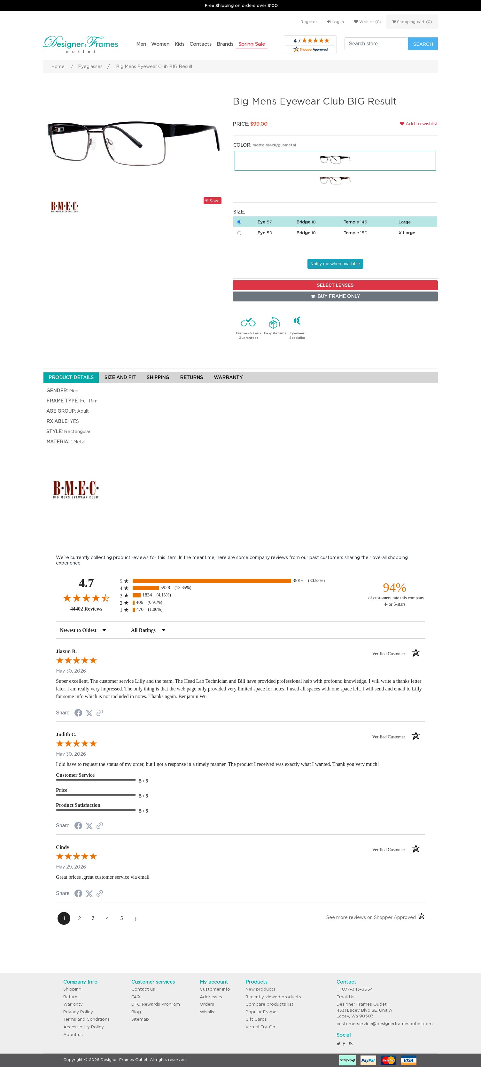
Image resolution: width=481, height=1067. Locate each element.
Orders (207, 1004)
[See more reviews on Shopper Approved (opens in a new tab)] (99, 713)
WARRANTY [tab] (228, 377)
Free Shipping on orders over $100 (241, 5)
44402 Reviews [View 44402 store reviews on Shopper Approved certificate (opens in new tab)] (93, 608)
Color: (242, 145)
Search (423, 44)
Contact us (143, 989)
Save (213, 201)
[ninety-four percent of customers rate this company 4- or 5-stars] (394, 594)
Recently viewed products (273, 996)
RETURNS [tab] (191, 377)
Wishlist (208, 1011)
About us (73, 1034)
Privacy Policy (78, 1011)
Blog (136, 1011)
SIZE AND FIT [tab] (120, 377)
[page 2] (79, 918)
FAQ (135, 996)
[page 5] (121, 918)
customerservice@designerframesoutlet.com (385, 1023)
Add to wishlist (419, 123)
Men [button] (141, 44)
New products (260, 989)
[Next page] (135, 918)
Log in (335, 21)
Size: (239, 211)
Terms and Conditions (86, 1019)
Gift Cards (256, 1019)
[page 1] (64, 918)
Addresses (211, 996)
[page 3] (93, 918)
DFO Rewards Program (155, 1004)
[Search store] (376, 43)
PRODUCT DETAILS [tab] (71, 377)
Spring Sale (251, 44)
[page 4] (107, 918)
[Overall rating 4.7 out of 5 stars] (86, 598)
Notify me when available (335, 263)
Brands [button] (225, 44)
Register (308, 21)
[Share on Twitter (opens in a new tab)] (89, 713)
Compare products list (269, 1004)
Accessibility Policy (83, 1026)
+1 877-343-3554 (355, 989)
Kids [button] (179, 44)
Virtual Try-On (260, 1026)
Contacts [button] (201, 44)
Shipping (72, 989)
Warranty (73, 1004)
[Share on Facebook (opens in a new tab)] (78, 713)
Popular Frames (262, 1011)
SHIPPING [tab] (158, 377)
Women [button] (160, 44)
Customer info (215, 989)
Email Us (345, 996)
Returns (71, 996)
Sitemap (140, 1019)
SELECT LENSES (335, 285)
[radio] (240, 581)
